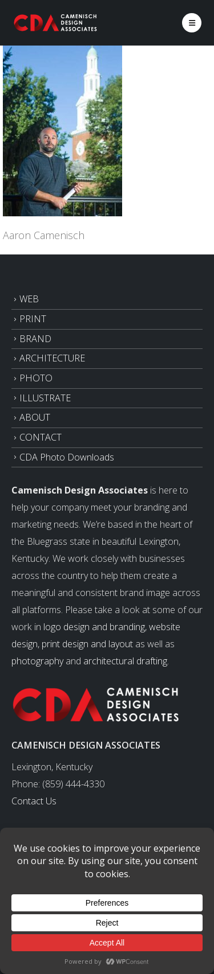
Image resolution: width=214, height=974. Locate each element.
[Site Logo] (56, 22)
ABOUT (34, 417)
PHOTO (36, 378)
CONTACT (40, 437)
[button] (191, 22)
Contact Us (33, 801)
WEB (29, 299)
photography (37, 661)
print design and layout (87, 644)
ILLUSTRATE (45, 398)
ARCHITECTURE (52, 358)
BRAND (35, 338)
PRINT (32, 319)
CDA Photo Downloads (66, 457)
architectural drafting (125, 661)
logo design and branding (94, 626)
